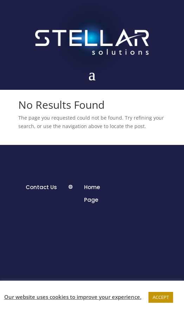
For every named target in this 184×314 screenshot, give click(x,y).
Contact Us (41, 187)
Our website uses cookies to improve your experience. (72, 296)
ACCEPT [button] (161, 297)
